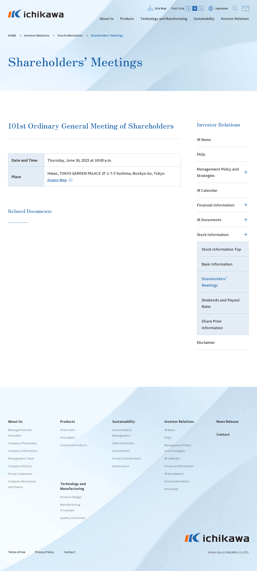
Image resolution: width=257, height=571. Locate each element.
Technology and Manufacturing (163, 18)
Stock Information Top (221, 249)
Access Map (59, 179)
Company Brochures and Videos (22, 484)
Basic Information (217, 264)
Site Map (160, 8)
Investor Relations (235, 18)
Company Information (23, 451)
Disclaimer (206, 342)
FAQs (201, 154)
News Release (227, 421)
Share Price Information (212, 324)
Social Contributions (126, 458)
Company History (20, 466)
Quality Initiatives (72, 518)
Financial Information (216, 204)
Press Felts (67, 430)
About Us (107, 18)
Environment (121, 451)
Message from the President (20, 432)
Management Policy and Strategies (218, 172)
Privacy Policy (44, 552)
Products (127, 18)
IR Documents (209, 219)
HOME (12, 35)
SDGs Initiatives (123, 443)
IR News (204, 139)
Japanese (221, 8)
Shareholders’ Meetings (214, 282)
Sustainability (204, 18)
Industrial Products (73, 445)
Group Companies (20, 474)
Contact (245, 8)
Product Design (71, 497)
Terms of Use (16, 552)
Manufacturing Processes (70, 507)
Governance (120, 466)
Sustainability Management (122, 432)
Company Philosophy (22, 443)
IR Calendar (207, 190)
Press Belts (67, 437)
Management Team (21, 458)
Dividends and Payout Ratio (221, 303)
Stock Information (70, 35)
